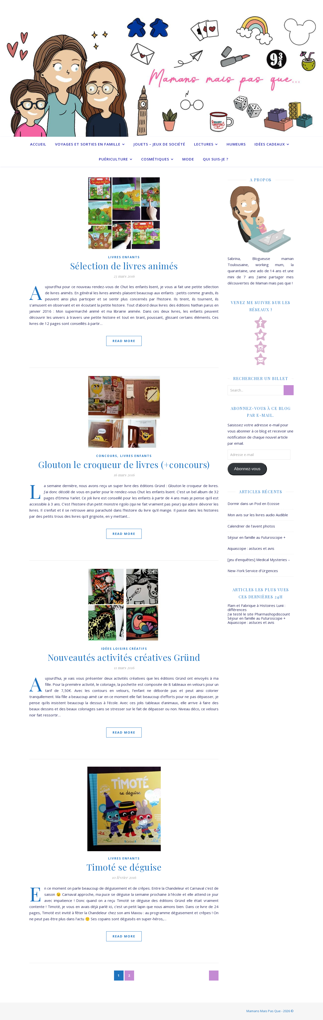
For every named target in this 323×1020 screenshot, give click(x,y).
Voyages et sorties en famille (87, 144)
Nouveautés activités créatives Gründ (124, 657)
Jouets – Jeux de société (159, 144)
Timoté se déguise (124, 867)
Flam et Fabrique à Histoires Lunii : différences (256, 607)
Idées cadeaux (269, 144)
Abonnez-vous (247, 469)
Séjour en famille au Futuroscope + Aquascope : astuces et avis (257, 620)
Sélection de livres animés (124, 265)
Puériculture (113, 159)
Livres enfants (124, 257)
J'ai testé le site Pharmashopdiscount (259, 614)
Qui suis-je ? (215, 159)
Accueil (38, 144)
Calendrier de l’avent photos (251, 526)
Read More (124, 341)
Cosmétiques (155, 159)
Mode (188, 159)
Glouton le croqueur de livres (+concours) (124, 464)
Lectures (203, 144)
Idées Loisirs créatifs (124, 649)
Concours (106, 456)
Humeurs (236, 144)
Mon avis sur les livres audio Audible (258, 514)
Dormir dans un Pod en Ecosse (253, 503)
